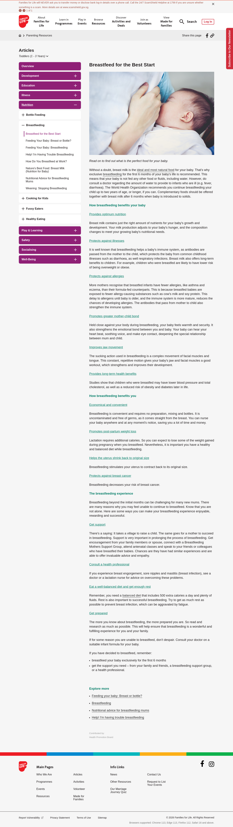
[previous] (20, 10)
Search (188, 21)
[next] (24, 10)
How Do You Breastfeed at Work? (46, 161)
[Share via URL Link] (212, 36)
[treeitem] (50, 66)
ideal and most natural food (155, 170)
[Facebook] (202, 764)
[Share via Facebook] (207, 35)
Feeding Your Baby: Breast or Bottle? (48, 140)
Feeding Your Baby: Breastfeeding (47, 147)
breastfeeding (112, 174)
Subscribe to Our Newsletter (229, 48)
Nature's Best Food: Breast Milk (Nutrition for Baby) (45, 170)
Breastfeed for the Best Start (43, 133)
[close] (213, 4)
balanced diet (131, 595)
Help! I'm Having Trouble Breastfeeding (50, 154)
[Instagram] (211, 764)
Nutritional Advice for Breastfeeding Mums (47, 180)
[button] (33, 56)
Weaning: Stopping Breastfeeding (46, 188)
